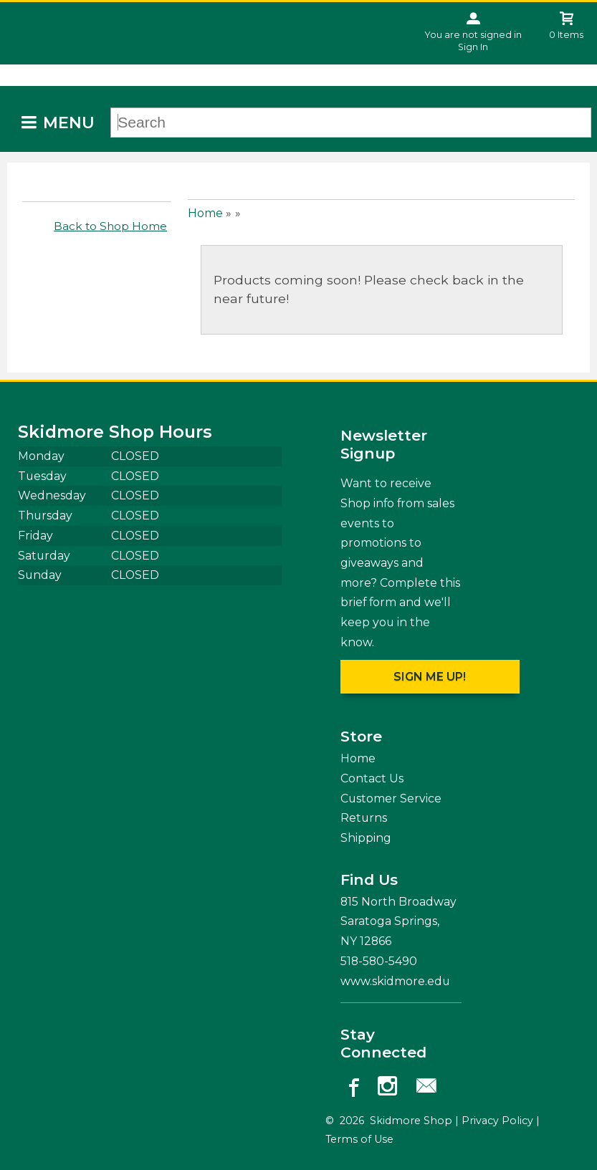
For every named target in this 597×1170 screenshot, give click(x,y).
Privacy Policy (497, 1120)
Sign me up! (429, 677)
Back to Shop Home (110, 226)
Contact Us (371, 778)
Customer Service (390, 798)
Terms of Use (359, 1139)
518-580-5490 (378, 961)
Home (205, 213)
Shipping (365, 838)
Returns (363, 818)
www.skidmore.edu (395, 981)
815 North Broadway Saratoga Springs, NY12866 (398, 921)
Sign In (473, 47)
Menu (69, 123)
